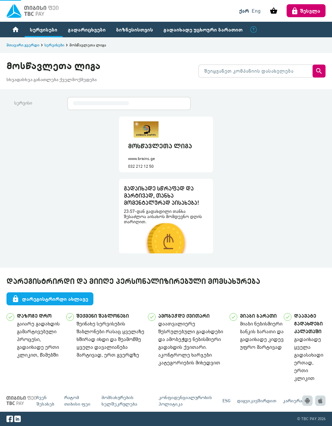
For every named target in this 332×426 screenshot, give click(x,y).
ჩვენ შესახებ (45, 401)
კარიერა (292, 400)
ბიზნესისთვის (134, 29)
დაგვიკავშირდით (256, 400)
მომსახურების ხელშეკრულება (119, 401)
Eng (256, 10)
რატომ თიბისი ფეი (77, 401)
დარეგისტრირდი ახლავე (50, 299)
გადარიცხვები (87, 29)
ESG (226, 400)
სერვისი (23, 103)
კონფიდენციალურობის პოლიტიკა (185, 401)
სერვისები (43, 29)
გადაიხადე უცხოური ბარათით (203, 29)
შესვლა (306, 10)
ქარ (244, 10)
